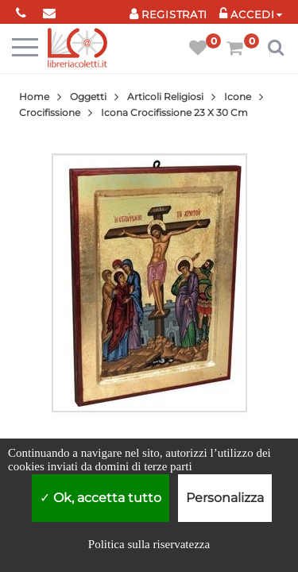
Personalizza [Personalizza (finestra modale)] (225, 497)
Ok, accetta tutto (100, 497)
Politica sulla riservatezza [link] (149, 544)
